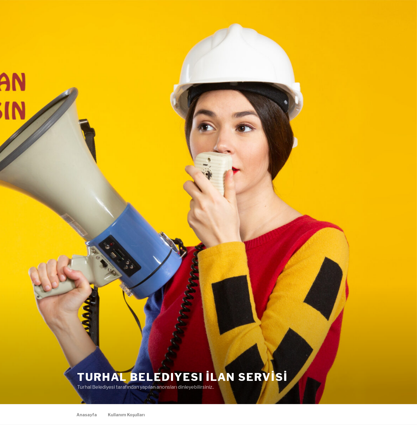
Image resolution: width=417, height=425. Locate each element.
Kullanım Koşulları (126, 414)
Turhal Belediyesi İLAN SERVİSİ (182, 377)
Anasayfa (86, 414)
